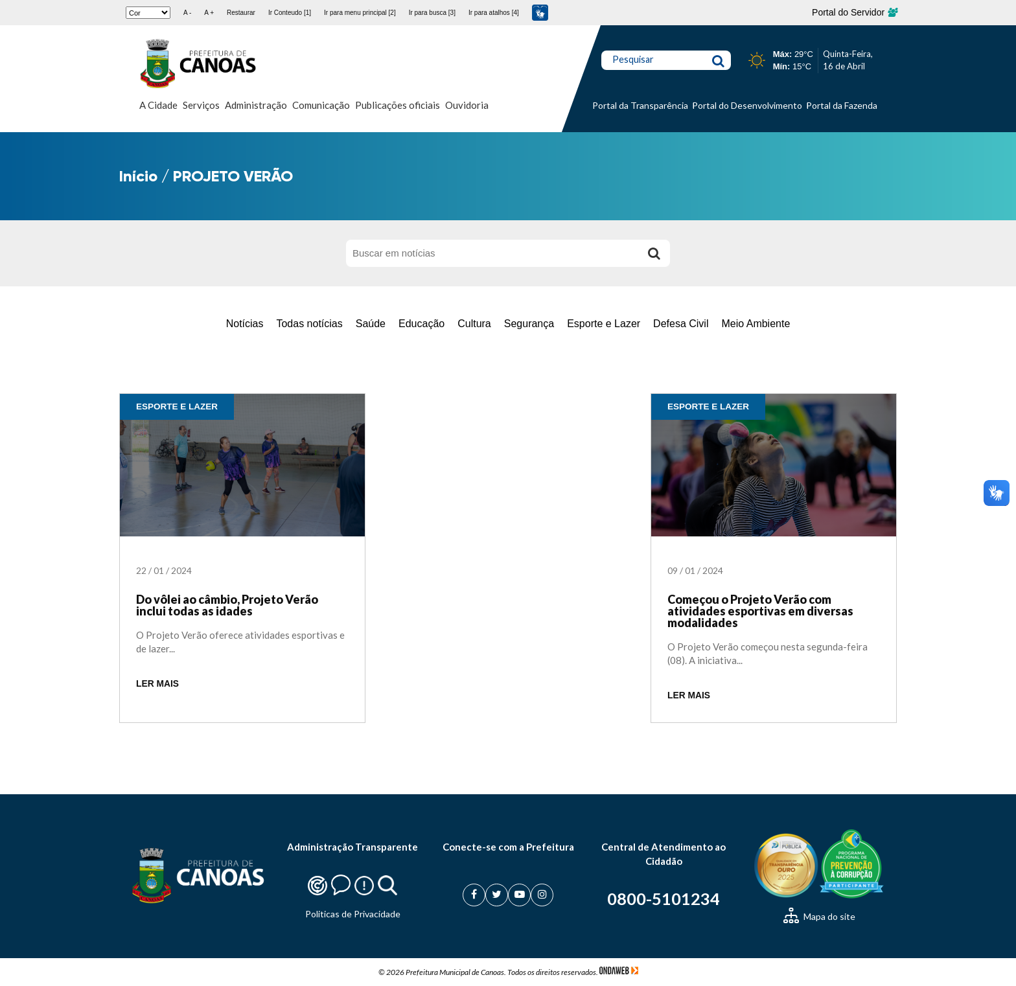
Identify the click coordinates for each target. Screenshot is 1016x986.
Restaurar (241, 12)
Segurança (529, 323)
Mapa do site (819, 916)
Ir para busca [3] (432, 12)
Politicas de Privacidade (352, 913)
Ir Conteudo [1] (289, 12)
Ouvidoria (467, 105)
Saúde (371, 323)
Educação (421, 323)
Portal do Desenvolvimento (747, 105)
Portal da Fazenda (841, 105)
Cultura (474, 323)
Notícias (245, 323)
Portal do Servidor (854, 12)
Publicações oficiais (397, 105)
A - (187, 12)
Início (138, 175)
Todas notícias (309, 323)
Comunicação (321, 105)
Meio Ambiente (755, 323)
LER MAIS (157, 684)
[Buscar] (654, 253)
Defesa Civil (680, 323)
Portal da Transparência (640, 105)
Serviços (201, 105)
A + (209, 12)
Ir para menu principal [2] (360, 12)
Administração (256, 105)
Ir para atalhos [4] (493, 12)
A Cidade (158, 105)
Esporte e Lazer (603, 323)
